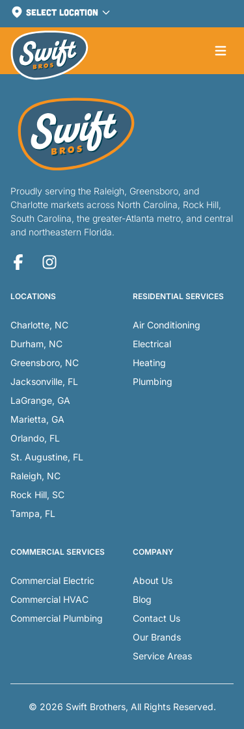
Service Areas (162, 655)
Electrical (152, 343)
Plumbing (152, 381)
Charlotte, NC (39, 324)
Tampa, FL (32, 513)
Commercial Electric (52, 580)
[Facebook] (18, 262)
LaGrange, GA (40, 400)
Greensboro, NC (44, 362)
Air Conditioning (166, 324)
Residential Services (178, 296)
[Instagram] (49, 262)
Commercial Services (57, 552)
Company (153, 552)
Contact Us (156, 618)
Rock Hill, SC (37, 494)
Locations (33, 296)
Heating (149, 362)
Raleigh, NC (35, 475)
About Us (152, 580)
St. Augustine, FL (46, 456)
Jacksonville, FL (44, 381)
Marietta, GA (37, 419)
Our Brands (157, 637)
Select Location (60, 12)
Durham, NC (36, 343)
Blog (142, 599)
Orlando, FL (35, 438)
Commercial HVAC (49, 599)
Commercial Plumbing (56, 618)
